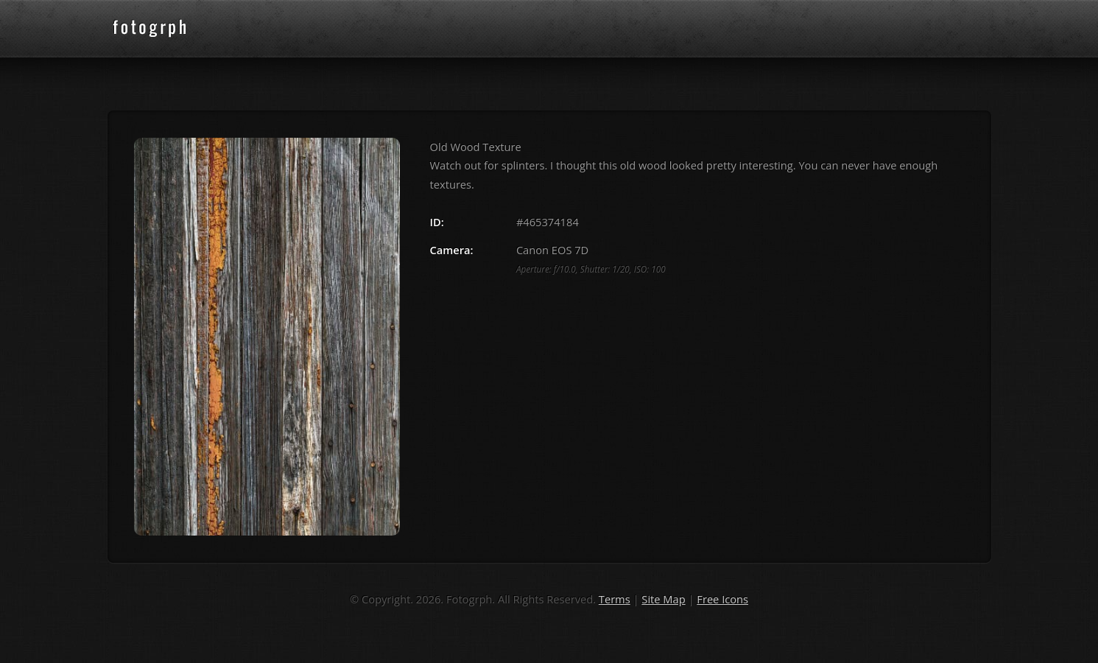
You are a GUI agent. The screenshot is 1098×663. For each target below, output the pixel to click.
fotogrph (174, 28)
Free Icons (722, 599)
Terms (614, 599)
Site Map (663, 599)
